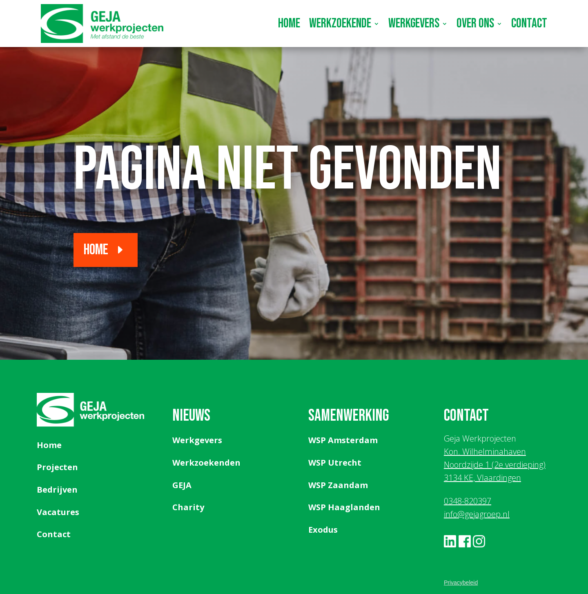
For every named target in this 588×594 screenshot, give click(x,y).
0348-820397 (467, 501)
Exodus (323, 529)
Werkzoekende (340, 23)
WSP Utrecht (334, 462)
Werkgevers (413, 23)
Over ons (475, 23)
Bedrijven (57, 489)
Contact (529, 23)
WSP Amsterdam (343, 440)
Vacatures (58, 512)
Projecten (57, 467)
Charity (188, 507)
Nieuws (191, 416)
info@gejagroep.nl (477, 514)
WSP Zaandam (338, 485)
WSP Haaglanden (344, 507)
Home (289, 23)
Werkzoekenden (206, 462)
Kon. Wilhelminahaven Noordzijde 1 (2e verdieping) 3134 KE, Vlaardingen (495, 464)
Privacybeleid (461, 582)
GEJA (182, 485)
